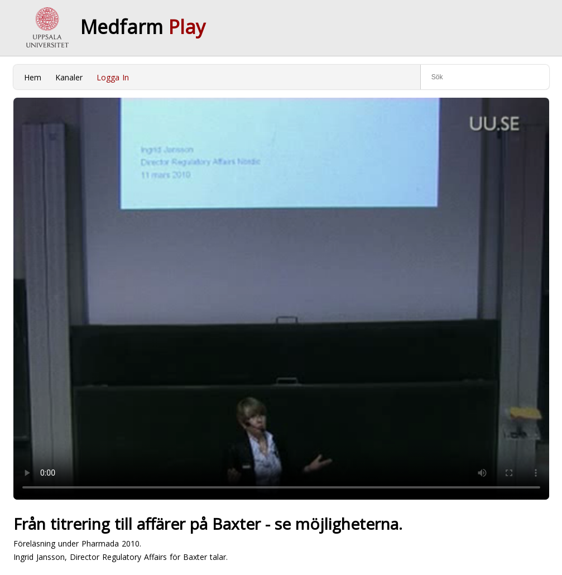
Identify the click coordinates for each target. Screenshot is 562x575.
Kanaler (69, 77)
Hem (32, 77)
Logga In (113, 77)
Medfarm (142, 27)
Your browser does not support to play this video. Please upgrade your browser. (281, 299)
